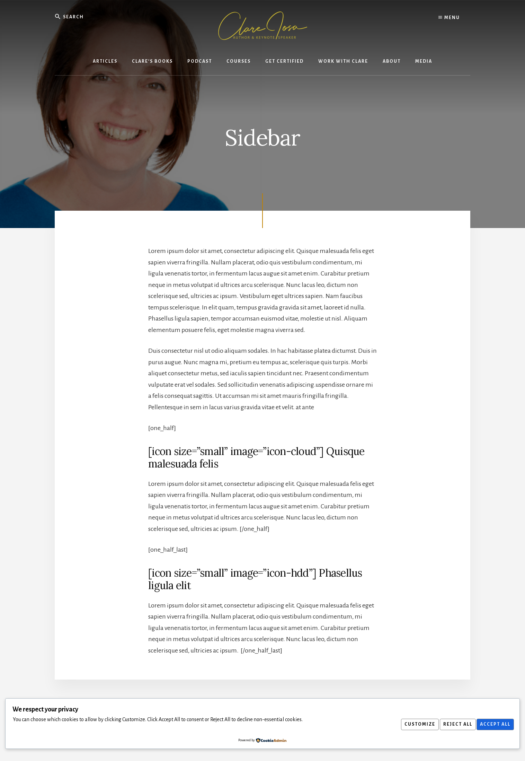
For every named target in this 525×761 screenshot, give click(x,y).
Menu (449, 17)
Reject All (453, 724)
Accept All (494, 724)
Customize (413, 724)
